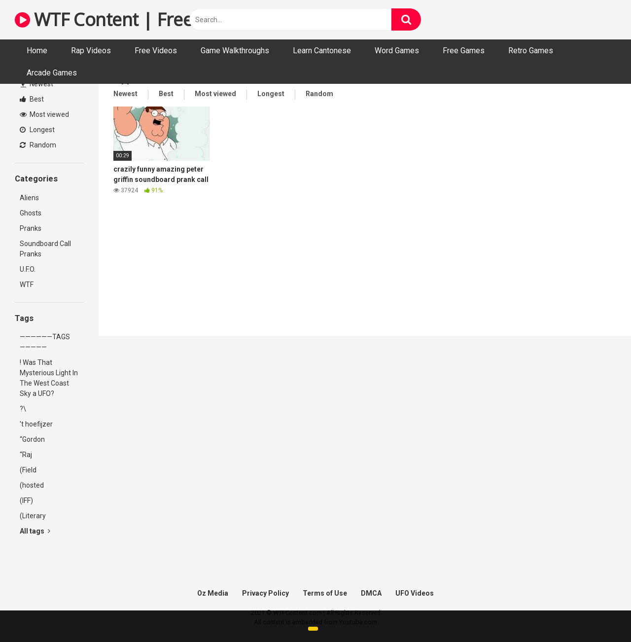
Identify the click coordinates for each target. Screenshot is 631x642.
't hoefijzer (36, 424)
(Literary (33, 516)
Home (37, 50)
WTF (27, 284)
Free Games (464, 50)
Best (32, 99)
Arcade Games (52, 72)
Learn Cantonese (322, 50)
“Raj (26, 455)
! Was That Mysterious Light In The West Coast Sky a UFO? (49, 377)
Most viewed (44, 114)
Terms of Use (325, 593)
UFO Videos (414, 593)
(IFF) (26, 500)
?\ (23, 409)
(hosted (32, 485)
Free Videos (156, 50)
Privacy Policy (265, 593)
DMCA (371, 593)
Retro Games (530, 50)
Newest (37, 84)
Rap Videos (91, 50)
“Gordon (32, 439)
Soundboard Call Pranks (45, 249)
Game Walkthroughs (235, 50)
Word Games (397, 50)
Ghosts (30, 213)
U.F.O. (27, 269)
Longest (37, 130)
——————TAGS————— (45, 342)
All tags (35, 531)
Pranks (30, 228)
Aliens (29, 198)
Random (38, 145)
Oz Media (212, 593)
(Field (28, 470)
